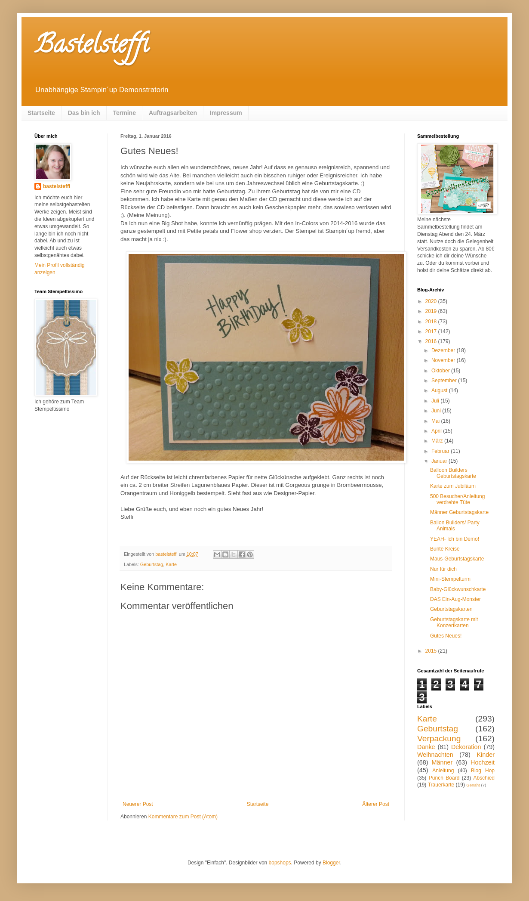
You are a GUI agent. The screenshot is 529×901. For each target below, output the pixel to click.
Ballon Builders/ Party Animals (455, 526)
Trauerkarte (441, 785)
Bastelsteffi (91, 47)
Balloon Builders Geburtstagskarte (453, 473)
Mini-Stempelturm (450, 579)
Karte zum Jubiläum (453, 486)
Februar (441, 451)
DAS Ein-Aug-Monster (455, 599)
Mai (436, 421)
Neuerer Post (138, 804)
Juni (436, 411)
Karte (171, 564)
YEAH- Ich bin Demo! (454, 539)
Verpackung (439, 738)
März (437, 441)
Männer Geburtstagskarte (459, 512)
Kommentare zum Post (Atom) (183, 817)
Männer (442, 762)
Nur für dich (443, 569)
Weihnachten (435, 754)
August (440, 390)
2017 (431, 331)
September (444, 381)
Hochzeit (483, 762)
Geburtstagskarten (451, 609)
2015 (431, 651)
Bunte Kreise (445, 549)
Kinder (486, 754)
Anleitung (443, 771)
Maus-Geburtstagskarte (457, 559)
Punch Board (444, 778)
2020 (431, 301)
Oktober (441, 371)
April (437, 431)
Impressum (226, 112)
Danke (426, 746)
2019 (431, 311)
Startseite (41, 112)
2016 (431, 341)
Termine (124, 112)
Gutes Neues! (445, 636)
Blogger (331, 863)
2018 (431, 322)
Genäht (473, 785)
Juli (435, 401)
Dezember (444, 350)
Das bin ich (84, 112)
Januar (440, 461)
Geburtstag (151, 564)
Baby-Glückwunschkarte (458, 589)
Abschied (484, 778)
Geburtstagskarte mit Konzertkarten (454, 622)
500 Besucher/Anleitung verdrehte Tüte (457, 499)
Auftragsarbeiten (173, 112)
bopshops (280, 863)
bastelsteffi (56, 186)
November (444, 360)
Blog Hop (483, 771)
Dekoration (466, 746)
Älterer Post (375, 804)
